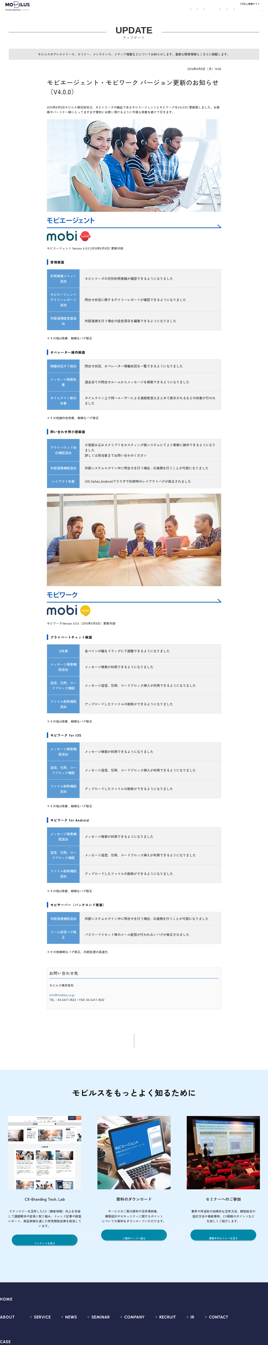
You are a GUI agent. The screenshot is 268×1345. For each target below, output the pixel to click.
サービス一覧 (34, 1328)
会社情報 (114, 1328)
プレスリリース (60, 1336)
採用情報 (195, 11)
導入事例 (98, 11)
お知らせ (136, 11)
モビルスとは (67, 11)
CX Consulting (34, 1336)
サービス (82, 11)
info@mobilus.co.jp (62, 998)
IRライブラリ (182, 1336)
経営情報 (179, 1328)
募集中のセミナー (91, 1328)
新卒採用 (157, 1328)
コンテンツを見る (44, 1246)
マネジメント (118, 1336)
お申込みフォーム (232, 1336)
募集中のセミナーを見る (223, 1241)
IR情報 (210, 11)
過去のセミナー (89, 1336)
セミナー (149, 11)
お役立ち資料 (164, 11)
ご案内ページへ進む (134, 1241)
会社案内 (179, 11)
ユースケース (117, 11)
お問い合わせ (234, 11)
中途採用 (157, 1336)
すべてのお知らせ (62, 1328)
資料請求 (255, 11)
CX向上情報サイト (250, 3)
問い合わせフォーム (233, 1328)
